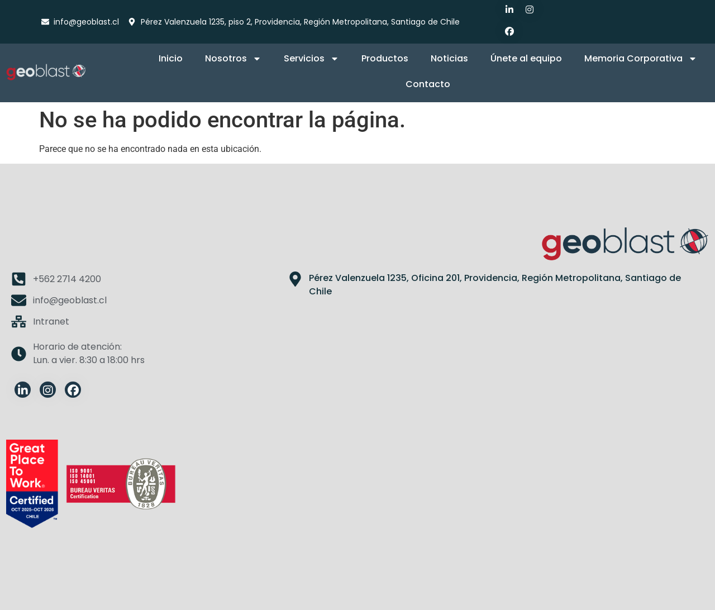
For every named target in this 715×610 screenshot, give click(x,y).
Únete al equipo (526, 58)
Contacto (428, 84)
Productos (384, 58)
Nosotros (233, 59)
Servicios (311, 59)
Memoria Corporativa (640, 59)
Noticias (449, 58)
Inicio (171, 58)
